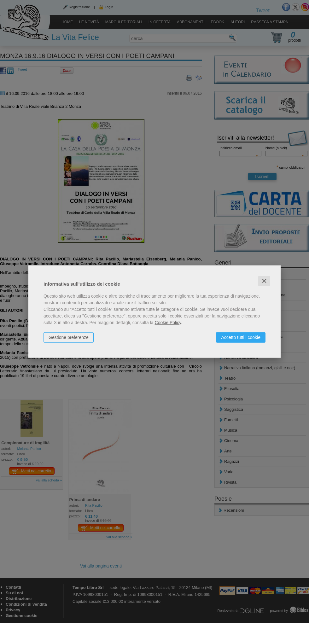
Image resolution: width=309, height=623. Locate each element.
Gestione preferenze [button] (69, 337)
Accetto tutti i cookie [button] (240, 337)
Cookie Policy (168, 322)
